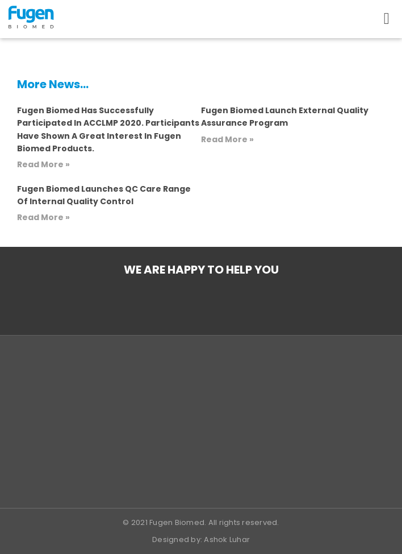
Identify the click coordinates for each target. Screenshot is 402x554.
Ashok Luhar (227, 539)
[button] (386, 19)
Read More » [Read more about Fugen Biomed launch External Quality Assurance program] (227, 139)
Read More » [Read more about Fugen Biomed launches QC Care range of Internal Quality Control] (43, 217)
